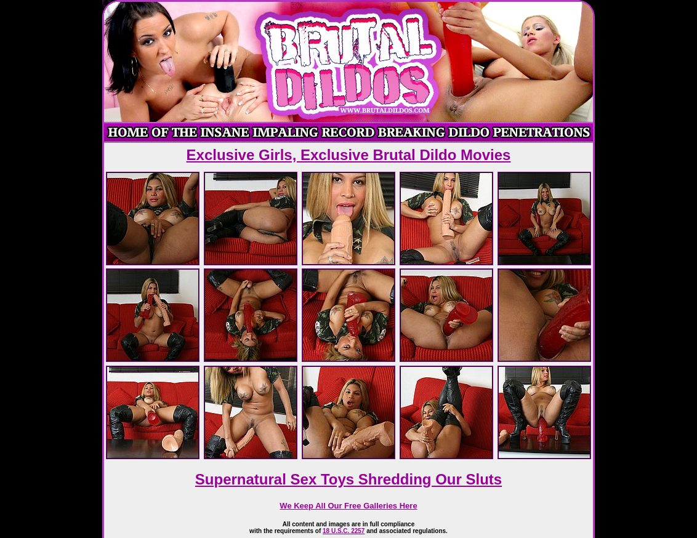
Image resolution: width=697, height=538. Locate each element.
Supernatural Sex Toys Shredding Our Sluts (348, 479)
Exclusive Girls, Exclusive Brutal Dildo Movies (349, 155)
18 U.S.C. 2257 (344, 531)
